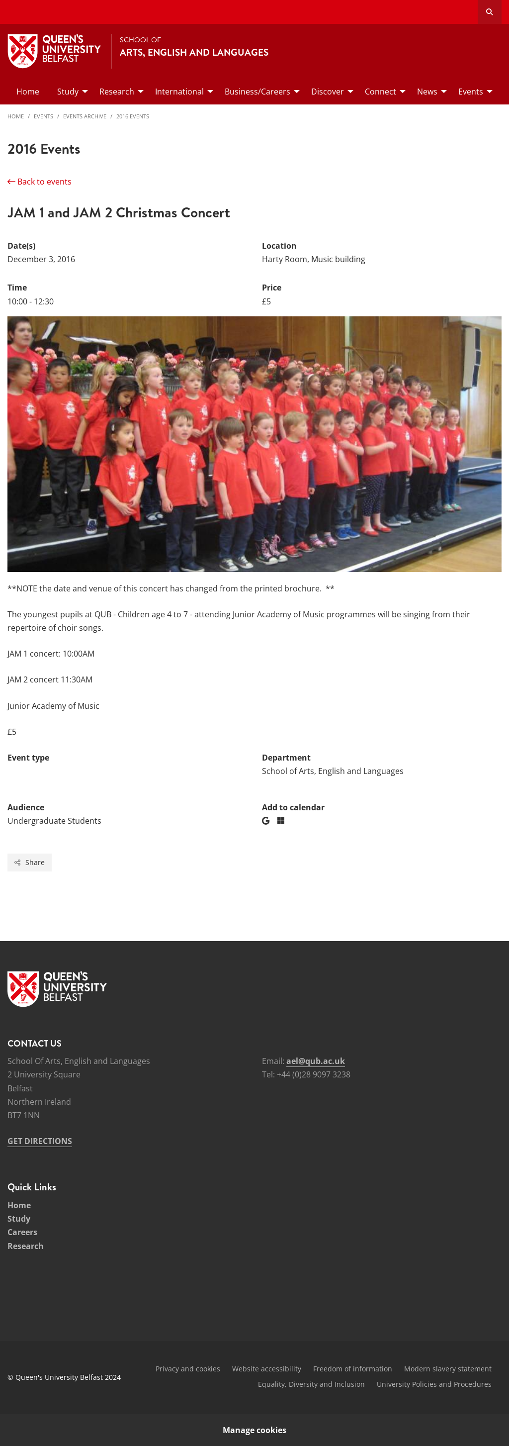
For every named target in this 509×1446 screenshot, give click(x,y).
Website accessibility (266, 1368)
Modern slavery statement (448, 1368)
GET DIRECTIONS (39, 1141)
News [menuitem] (427, 91)
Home (15, 116)
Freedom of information (352, 1368)
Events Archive (84, 116)
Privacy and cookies (188, 1368)
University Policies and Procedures (434, 1384)
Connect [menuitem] (380, 91)
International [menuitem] (179, 91)
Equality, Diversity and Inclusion (311, 1384)
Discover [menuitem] (327, 91)
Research (25, 1246)
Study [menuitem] (68, 91)
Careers (22, 1232)
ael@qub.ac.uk (315, 1061)
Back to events (39, 181)
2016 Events (132, 116)
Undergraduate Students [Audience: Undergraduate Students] (54, 820)
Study (18, 1218)
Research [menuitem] (116, 91)
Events (43, 116)
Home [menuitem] (27, 91)
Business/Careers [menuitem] (257, 91)
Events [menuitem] (470, 91)
